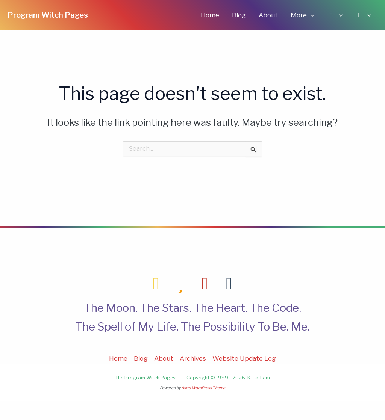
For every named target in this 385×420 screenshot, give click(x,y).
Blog (239, 15)
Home (210, 15)
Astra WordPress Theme (203, 387)
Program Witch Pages (48, 15)
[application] (310, 15)
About (268, 15)
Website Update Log (244, 358)
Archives (193, 358)
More (302, 15)
